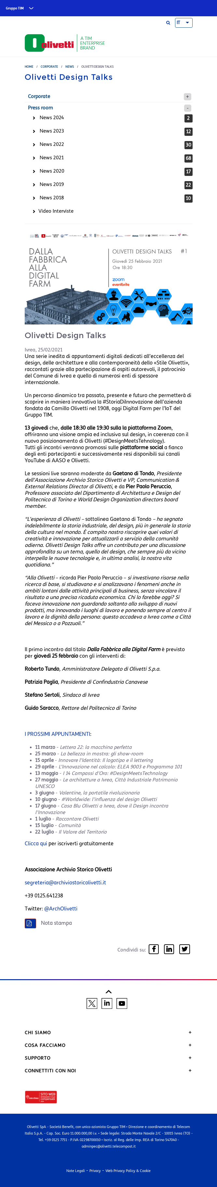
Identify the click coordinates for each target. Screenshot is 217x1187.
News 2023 (52, 131)
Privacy (95, 1170)
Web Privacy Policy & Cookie (128, 1170)
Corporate (49, 66)
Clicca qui (36, 843)
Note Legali (75, 1170)
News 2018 (52, 198)
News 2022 (52, 144)
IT (178, 22)
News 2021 (52, 158)
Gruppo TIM (15, 8)
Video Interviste (56, 211)
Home (29, 66)
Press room (40, 108)
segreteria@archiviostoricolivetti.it (65, 883)
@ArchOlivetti (60, 909)
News (69, 66)
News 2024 (52, 118)
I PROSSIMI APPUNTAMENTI (57, 734)
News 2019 (52, 184)
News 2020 (52, 171)
